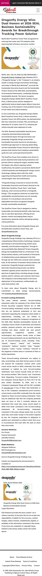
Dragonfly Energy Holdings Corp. (14, 77)
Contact (37, 566)
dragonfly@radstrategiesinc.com (14, 453)
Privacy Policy (27, 566)
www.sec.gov (8, 388)
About (12, 557)
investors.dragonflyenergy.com (16, 294)
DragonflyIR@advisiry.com (11, 440)
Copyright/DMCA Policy (11, 566)
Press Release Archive (24, 557)
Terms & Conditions (30, 561)
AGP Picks (5, 3)
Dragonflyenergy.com (9, 231)
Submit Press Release (13, 561)
